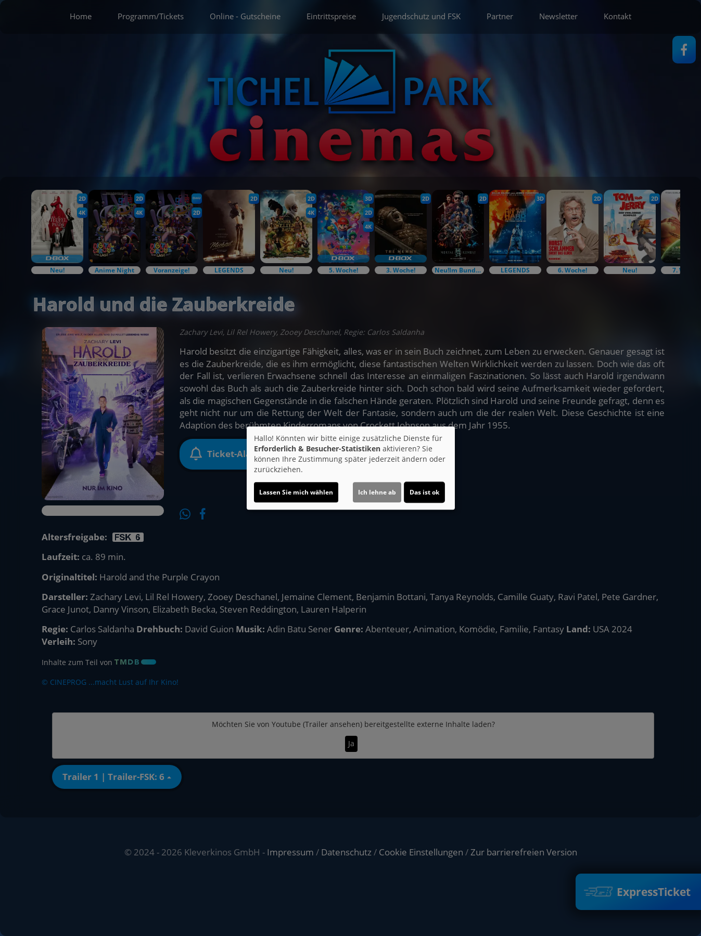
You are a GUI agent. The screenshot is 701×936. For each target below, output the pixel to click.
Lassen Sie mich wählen (296, 492)
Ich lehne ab (377, 492)
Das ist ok (424, 492)
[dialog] (351, 468)
